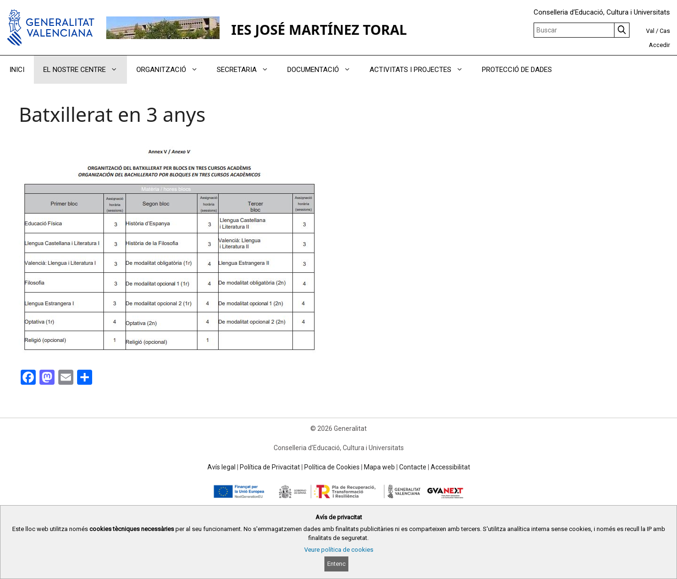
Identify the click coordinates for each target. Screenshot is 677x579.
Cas (665, 30)
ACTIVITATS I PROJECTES (421, 70)
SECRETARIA (247, 70)
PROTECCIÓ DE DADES (517, 69)
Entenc (336, 563)
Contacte (412, 467)
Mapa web (379, 467)
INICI (16, 69)
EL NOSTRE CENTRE (85, 70)
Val (650, 30)
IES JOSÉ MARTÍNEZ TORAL (319, 29)
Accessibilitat (450, 467)
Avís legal (221, 467)
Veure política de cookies (338, 549)
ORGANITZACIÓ (171, 70)
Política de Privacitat (270, 467)
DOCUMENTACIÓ (323, 70)
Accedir (659, 44)
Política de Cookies (332, 467)
